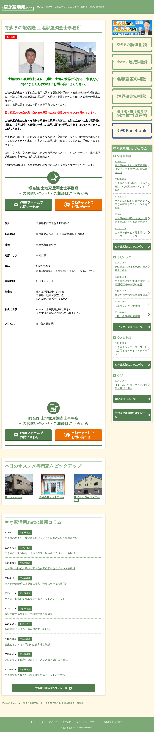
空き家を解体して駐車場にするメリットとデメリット (35, 599)
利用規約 (67, 722)
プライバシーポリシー (88, 722)
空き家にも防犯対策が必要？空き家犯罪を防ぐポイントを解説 (40, 568)
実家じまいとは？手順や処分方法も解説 (27, 644)
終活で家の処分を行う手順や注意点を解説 (28, 614)
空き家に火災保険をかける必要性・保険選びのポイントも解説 (40, 553)
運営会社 (53, 722)
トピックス (25, 624)
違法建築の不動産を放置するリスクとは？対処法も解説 (36, 659)
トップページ (37, 722)
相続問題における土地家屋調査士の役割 (27, 629)
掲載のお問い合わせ (113, 722)
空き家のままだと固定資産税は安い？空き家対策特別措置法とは (41, 538)
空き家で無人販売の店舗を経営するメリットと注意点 (35, 675)
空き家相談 (25, 532)
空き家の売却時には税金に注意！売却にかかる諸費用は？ (37, 583)
